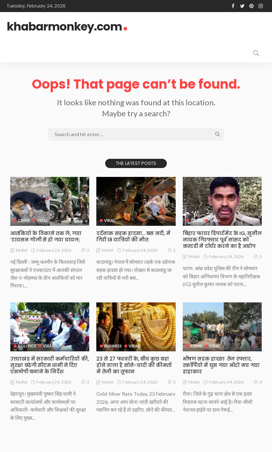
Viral (42, 220)
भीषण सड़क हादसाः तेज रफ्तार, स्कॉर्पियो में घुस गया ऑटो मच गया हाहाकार (221, 365)
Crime (24, 220)
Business (113, 346)
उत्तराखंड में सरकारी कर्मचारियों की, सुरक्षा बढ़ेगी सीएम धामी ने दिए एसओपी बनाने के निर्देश (49, 365)
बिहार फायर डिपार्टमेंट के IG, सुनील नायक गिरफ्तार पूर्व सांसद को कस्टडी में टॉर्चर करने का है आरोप (222, 240)
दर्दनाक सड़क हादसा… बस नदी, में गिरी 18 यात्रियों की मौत (133, 236)
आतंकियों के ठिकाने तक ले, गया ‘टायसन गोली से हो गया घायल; (45, 236)
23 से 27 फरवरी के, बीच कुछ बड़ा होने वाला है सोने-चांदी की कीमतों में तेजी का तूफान (133, 365)
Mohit (21, 250)
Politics (27, 346)
